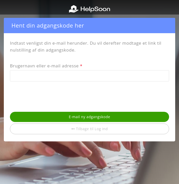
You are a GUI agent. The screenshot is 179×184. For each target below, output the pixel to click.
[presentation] (48, 96)
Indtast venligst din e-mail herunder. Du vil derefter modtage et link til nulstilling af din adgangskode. (85, 46)
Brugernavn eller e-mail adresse (46, 66)
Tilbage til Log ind (89, 128)
